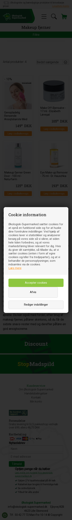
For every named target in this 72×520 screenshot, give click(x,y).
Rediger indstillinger (36, 304)
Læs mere (15, 268)
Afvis (33, 292)
